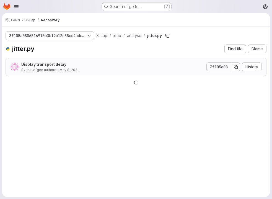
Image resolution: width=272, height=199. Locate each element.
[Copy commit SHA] (235, 66)
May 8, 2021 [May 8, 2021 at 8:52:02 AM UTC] (69, 70)
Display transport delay (43, 64)
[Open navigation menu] (16, 6)
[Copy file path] (167, 35)
